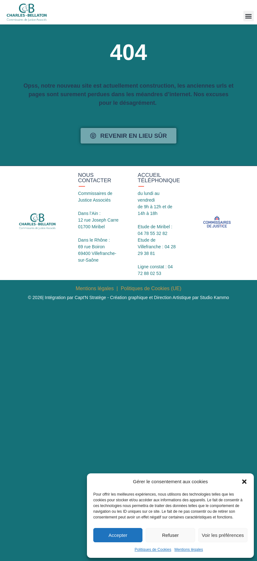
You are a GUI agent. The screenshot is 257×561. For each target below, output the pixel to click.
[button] (244, 481)
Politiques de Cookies (153, 549)
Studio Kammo (214, 297)
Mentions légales (189, 549)
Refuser (170, 535)
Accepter (118, 535)
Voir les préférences (223, 535)
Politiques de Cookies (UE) (151, 288)
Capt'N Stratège (90, 297)
